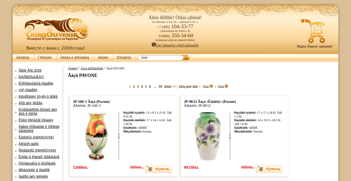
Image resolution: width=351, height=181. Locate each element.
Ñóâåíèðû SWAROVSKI (37, 150)
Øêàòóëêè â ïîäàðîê (34, 170)
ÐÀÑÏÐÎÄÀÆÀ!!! (31, 77)
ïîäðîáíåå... (130, 167)
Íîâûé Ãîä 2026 (30, 70)
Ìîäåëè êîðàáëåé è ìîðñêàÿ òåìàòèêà (39, 129)
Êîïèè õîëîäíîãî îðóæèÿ (36, 120)
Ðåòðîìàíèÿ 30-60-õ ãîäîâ (38, 97)
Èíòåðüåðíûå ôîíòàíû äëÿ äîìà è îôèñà (38, 112)
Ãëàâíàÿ (22, 58)
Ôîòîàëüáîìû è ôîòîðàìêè (37, 163)
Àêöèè (103, 58)
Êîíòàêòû (124, 58)
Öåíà (201, 86)
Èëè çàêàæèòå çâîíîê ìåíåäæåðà (175, 45)
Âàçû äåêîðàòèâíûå (89, 68)
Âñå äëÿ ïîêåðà (30, 103)
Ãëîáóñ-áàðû (29, 144)
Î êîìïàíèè (45, 58)
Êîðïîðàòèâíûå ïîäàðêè (36, 83)
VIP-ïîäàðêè (28, 90)
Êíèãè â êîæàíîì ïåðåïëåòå (39, 157)
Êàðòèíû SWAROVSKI (36, 137)
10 (153, 86)
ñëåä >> (163, 86)
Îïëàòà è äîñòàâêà (75, 58)
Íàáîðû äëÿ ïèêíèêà (33, 176)
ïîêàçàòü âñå (181, 86)
